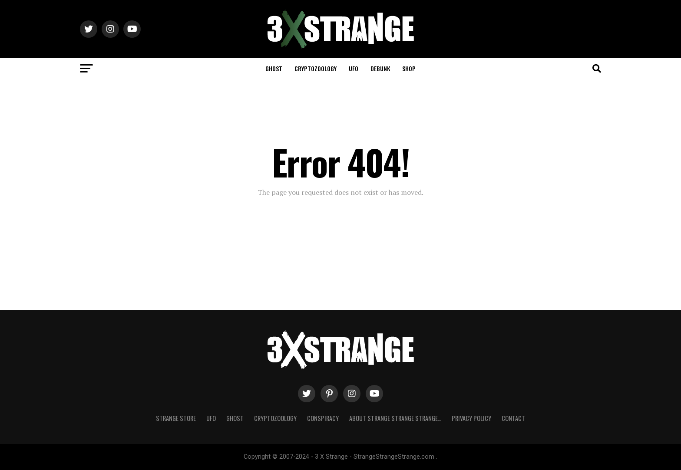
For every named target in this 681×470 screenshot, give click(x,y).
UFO (353, 68)
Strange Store (176, 418)
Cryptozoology (315, 68)
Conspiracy (323, 418)
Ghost (273, 68)
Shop (409, 68)
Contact (513, 418)
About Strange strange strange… (395, 418)
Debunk (380, 68)
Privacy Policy (471, 418)
